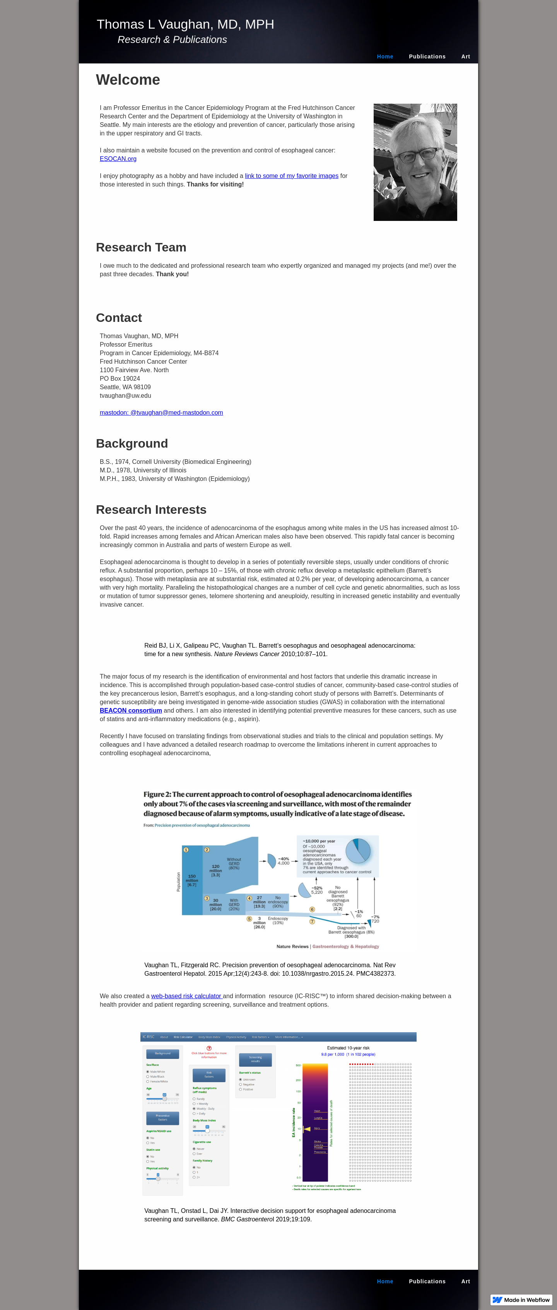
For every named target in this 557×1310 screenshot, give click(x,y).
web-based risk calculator (187, 996)
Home (385, 56)
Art (465, 56)
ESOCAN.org (118, 159)
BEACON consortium (131, 710)
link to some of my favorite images (291, 176)
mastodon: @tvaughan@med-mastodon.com (161, 412)
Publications (427, 56)
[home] (187, 31)
